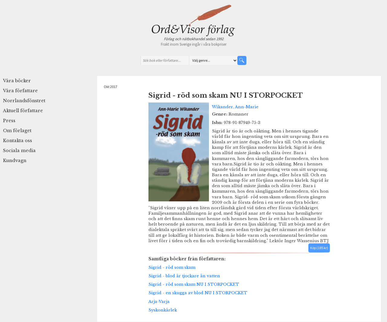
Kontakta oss (17, 140)
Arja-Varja (159, 301)
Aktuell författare (23, 110)
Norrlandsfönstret (24, 100)
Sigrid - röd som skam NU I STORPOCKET (193, 284)
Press (9, 120)
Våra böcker (17, 80)
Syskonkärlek (162, 309)
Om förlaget (17, 130)
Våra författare (20, 90)
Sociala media (19, 150)
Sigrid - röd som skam (171, 267)
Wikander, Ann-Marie (235, 106)
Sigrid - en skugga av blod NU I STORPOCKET (197, 292)
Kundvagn (14, 160)
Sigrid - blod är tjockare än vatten (184, 275)
